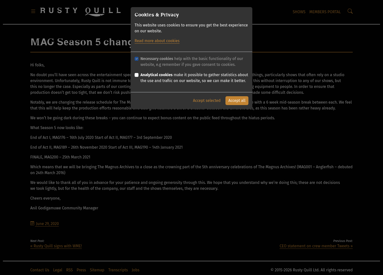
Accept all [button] (236, 99)
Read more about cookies (157, 39)
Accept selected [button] (207, 99)
